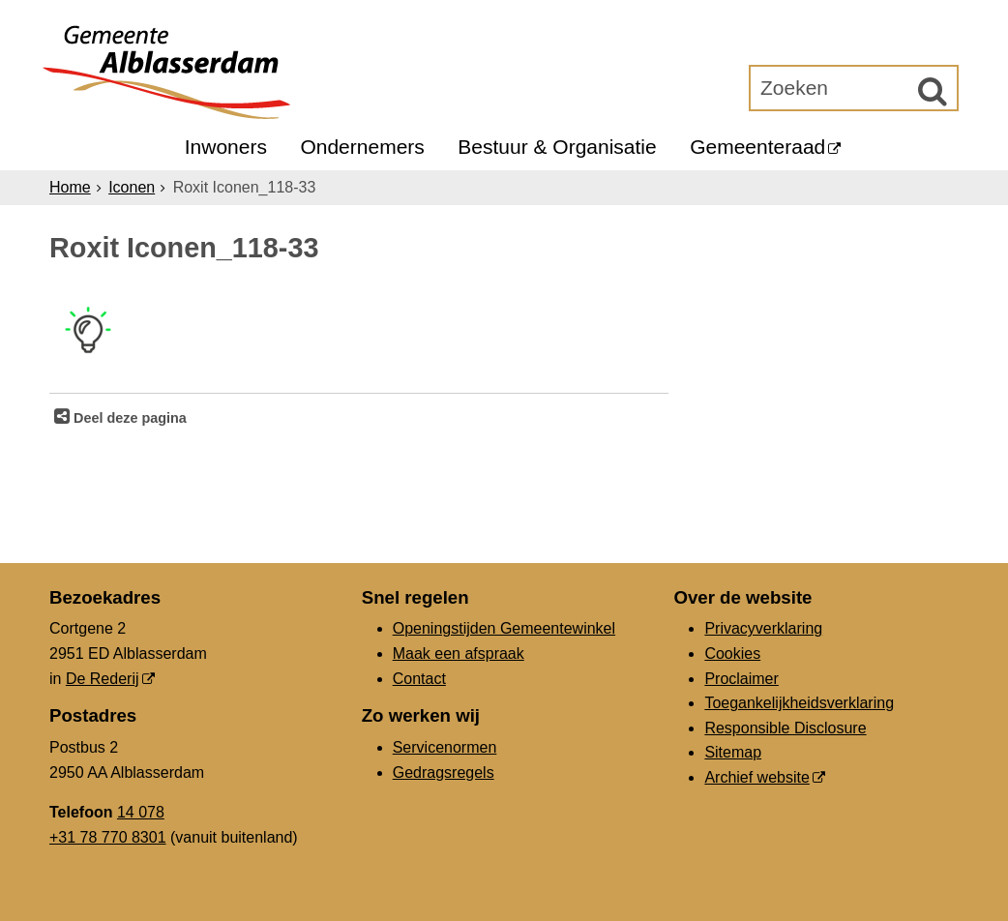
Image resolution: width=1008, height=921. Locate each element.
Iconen (131, 187)
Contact (419, 678)
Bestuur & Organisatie (557, 146)
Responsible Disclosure (785, 728)
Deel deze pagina (128, 418)
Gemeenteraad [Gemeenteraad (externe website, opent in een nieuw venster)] (757, 146)
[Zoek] (932, 91)
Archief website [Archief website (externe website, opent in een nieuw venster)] (757, 777)
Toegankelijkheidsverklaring (799, 703)
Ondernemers (362, 146)
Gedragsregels (443, 772)
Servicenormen (445, 747)
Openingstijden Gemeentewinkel (504, 628)
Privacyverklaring (763, 628)
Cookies (732, 653)
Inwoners (226, 146)
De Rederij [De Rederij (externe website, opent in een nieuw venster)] (102, 678)
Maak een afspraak (458, 653)
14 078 (140, 812)
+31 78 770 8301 (107, 837)
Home (70, 187)
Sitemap (732, 752)
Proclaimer (741, 678)
